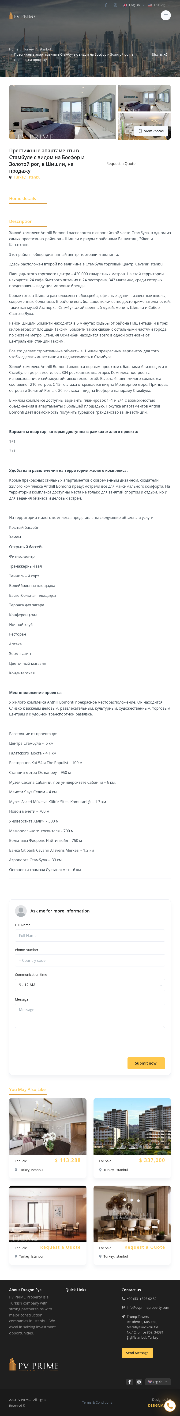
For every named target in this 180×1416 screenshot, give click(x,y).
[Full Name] (90, 936)
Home (14, 49)
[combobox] (90, 985)
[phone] (90, 960)
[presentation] (50, 1042)
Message (21, 999)
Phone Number (26, 950)
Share (159, 54)
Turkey (28, 49)
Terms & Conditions (97, 1402)
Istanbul (45, 49)
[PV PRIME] (22, 15)
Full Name (22, 925)
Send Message (137, 1353)
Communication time (31, 974)
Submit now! (146, 1063)
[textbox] (27, 984)
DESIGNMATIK (159, 1405)
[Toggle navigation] (166, 15)
